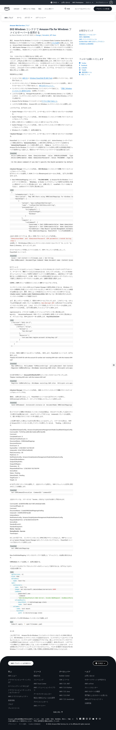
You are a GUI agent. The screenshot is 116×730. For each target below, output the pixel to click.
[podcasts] (96, 719)
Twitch (82, 70)
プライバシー (12, 724)
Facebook (83, 65)
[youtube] (93, 719)
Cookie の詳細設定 (34, 724)
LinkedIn (83, 68)
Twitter (82, 63)
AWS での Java (64, 691)
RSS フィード (84, 74)
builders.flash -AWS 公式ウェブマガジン (92, 41)
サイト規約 (22, 724)
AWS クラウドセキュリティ (18, 696)
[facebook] (80, 719)
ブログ (10, 704)
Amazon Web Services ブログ (19, 25)
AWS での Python (65, 687)
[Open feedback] (114, 365)
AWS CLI (25, 78)
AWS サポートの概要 (92, 691)
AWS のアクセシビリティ (94, 699)
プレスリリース (13, 708)
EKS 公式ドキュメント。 (47, 85)
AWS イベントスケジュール (88, 39)
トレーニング (38, 680)
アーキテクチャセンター (43, 694)
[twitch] (90, 719)
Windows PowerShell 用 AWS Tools (41, 78)
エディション (40, 17)
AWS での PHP (64, 695)
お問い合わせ (89, 676)
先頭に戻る (58, 712)
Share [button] (53, 35)
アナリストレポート (41, 702)
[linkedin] (83, 719)
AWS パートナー (40, 706)
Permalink (45, 35)
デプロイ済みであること (49, 101)
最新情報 (11, 700)
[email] (100, 719)
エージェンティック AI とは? (18, 686)
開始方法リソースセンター (87, 35)
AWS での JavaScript (66, 699)
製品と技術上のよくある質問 (44, 698)
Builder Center (64, 676)
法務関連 (88, 703)
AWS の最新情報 (84, 37)
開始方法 (37, 676)
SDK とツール (64, 680)
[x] (77, 719)
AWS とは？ (12, 676)
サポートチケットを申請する (95, 680)
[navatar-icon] (111, 2)
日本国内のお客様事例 (86, 44)
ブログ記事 (55, 43)
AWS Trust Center (40, 684)
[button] (113, 2)
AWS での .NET (64, 684)
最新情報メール (85, 72)
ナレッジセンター (91, 687)
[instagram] (87, 719)
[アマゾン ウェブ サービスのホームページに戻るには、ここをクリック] (7, 10)
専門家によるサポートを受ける (96, 695)
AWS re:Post (89, 684)
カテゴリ (28, 17)
